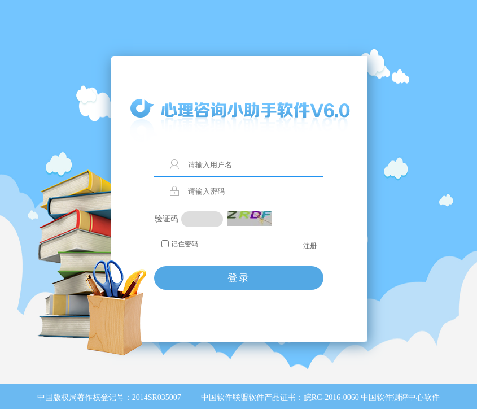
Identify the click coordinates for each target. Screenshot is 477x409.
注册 (310, 246)
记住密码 (184, 244)
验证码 (166, 219)
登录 (238, 278)
